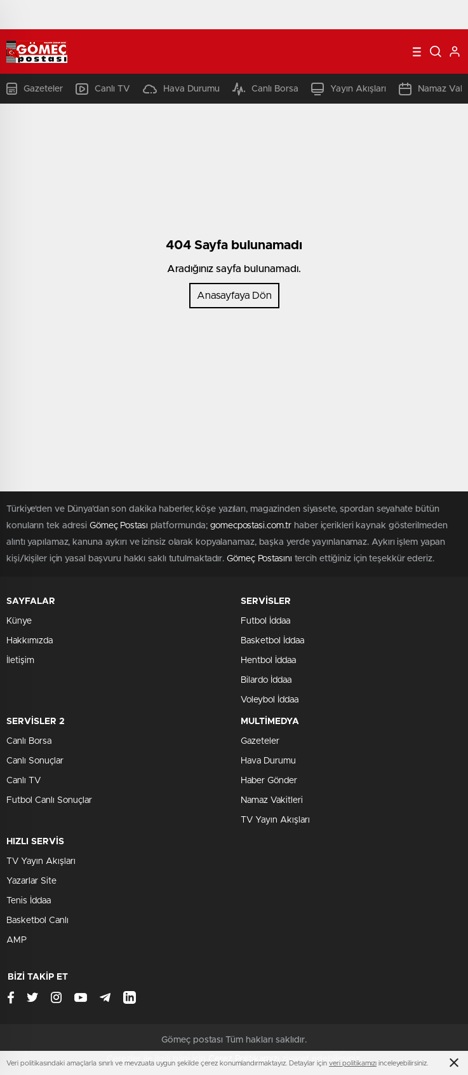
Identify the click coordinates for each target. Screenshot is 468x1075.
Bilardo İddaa (266, 680)
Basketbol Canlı (37, 920)
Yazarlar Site (31, 881)
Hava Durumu (181, 89)
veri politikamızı (353, 1063)
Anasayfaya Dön (234, 296)
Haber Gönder (269, 780)
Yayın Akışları (348, 89)
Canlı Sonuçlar (35, 761)
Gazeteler (34, 89)
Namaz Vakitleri (272, 800)
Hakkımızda (29, 640)
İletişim (20, 660)
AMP (16, 940)
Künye (19, 621)
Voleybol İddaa (269, 699)
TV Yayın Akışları (275, 820)
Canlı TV (103, 89)
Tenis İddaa (28, 900)
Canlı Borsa (265, 89)
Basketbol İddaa (272, 640)
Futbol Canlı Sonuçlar (49, 800)
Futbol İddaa (265, 621)
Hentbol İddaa (268, 660)
